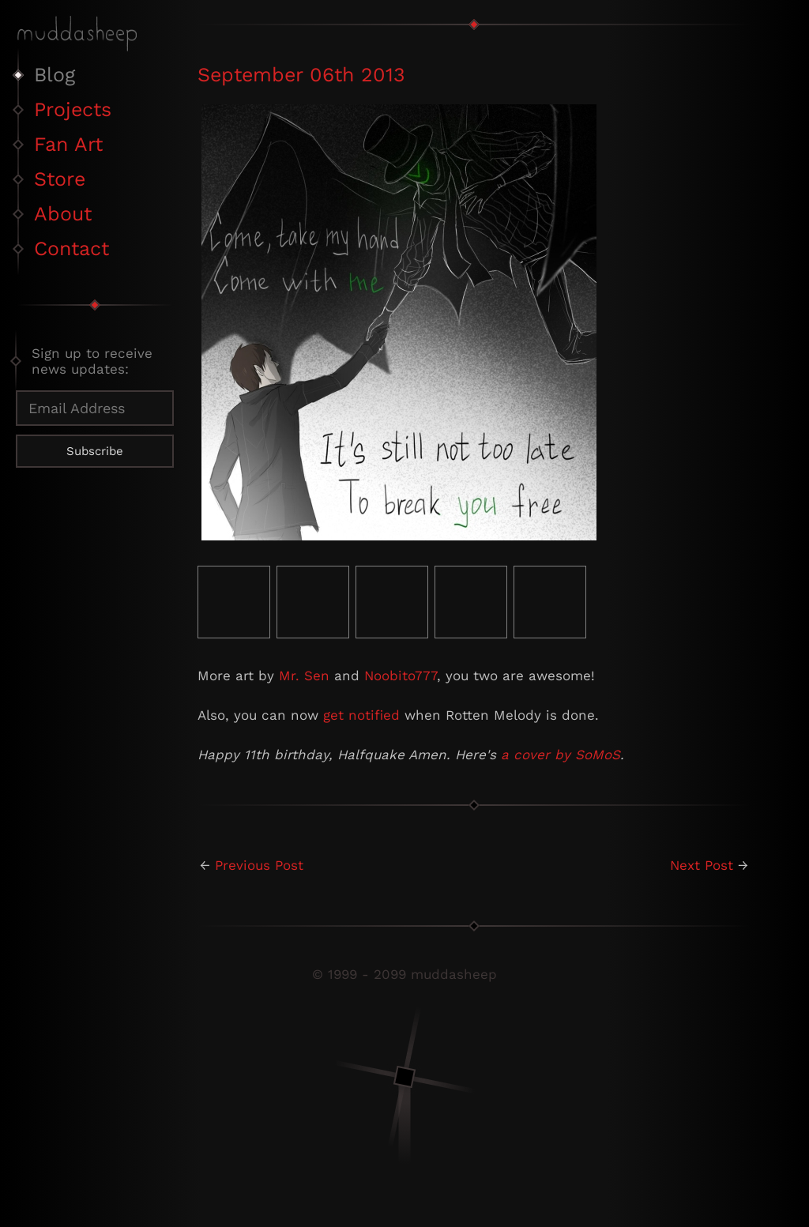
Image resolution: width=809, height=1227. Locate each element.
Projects (72, 109)
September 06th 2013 (301, 74)
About (63, 213)
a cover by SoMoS (560, 754)
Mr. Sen (304, 675)
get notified (361, 715)
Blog (54, 74)
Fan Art (68, 144)
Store (59, 178)
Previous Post (259, 865)
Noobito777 (400, 675)
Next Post (701, 865)
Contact (71, 248)
